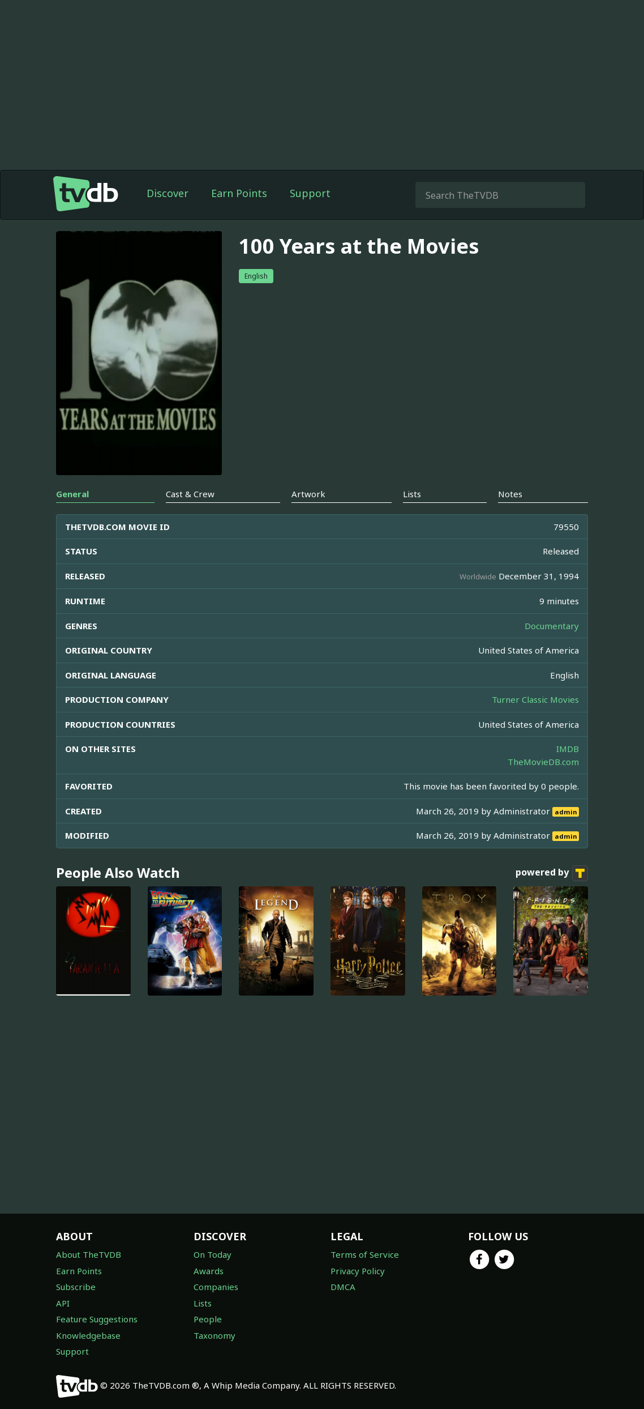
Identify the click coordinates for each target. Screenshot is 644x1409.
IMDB (567, 748)
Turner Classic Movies (535, 699)
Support (310, 193)
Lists (203, 1303)
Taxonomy (214, 1335)
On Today (212, 1254)
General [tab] (72, 493)
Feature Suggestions (97, 1319)
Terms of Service (364, 1254)
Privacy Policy (357, 1270)
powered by (552, 873)
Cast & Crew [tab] (190, 493)
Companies (216, 1286)
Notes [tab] (510, 493)
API (63, 1303)
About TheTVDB (88, 1254)
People (208, 1319)
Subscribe (76, 1286)
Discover (167, 193)
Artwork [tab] (308, 493)
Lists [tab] (412, 493)
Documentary (552, 625)
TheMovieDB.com (543, 761)
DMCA (342, 1286)
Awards (209, 1270)
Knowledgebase (88, 1335)
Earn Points (239, 193)
